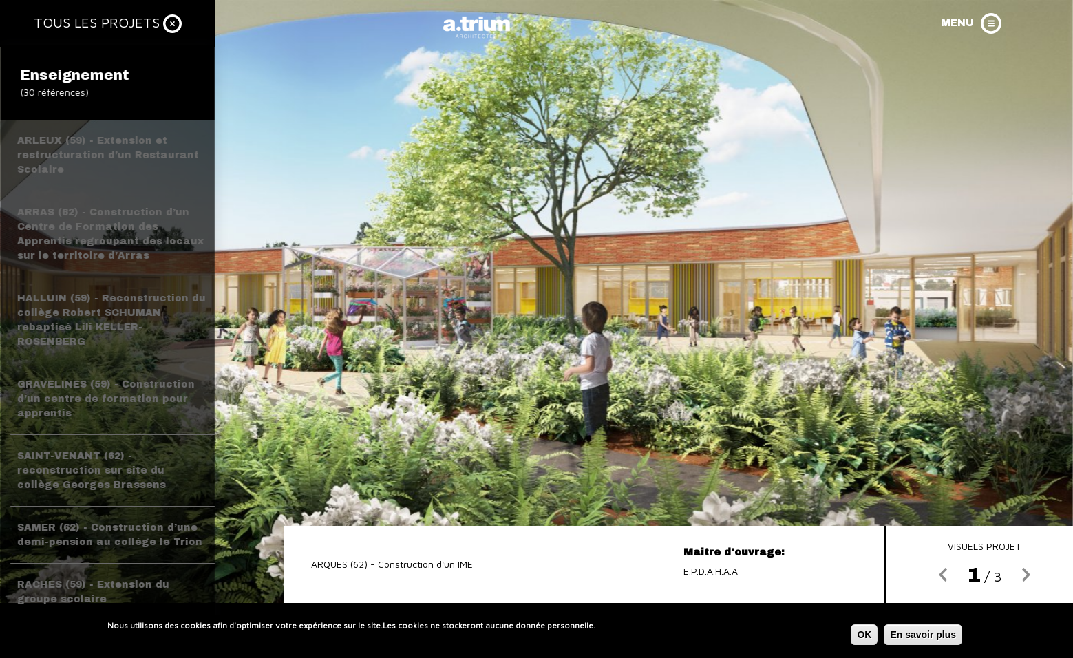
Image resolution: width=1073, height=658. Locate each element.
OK (864, 637)
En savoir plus (923, 637)
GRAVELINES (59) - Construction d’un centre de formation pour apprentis (106, 398)
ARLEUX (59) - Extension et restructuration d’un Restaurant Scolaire (108, 155)
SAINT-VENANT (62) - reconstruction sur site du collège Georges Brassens (91, 470)
